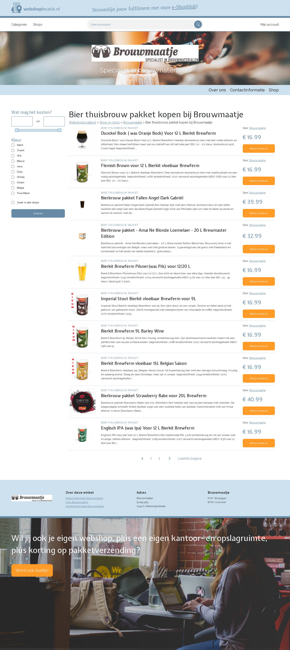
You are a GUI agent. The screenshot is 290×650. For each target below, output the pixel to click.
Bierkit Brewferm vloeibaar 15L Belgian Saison (144, 363)
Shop (274, 90)
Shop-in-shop (110, 122)
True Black (23, 193)
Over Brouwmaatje (77, 502)
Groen (20, 182)
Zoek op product (101, 24)
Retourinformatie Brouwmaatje (84, 498)
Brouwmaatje (132, 122)
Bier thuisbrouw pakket (119, 128)
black (20, 145)
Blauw (21, 161)
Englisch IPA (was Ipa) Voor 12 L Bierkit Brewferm (147, 428)
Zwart (20, 150)
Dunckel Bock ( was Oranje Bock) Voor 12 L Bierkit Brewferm (158, 133)
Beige (20, 187)
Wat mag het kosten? (31, 112)
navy (20, 166)
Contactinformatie (247, 90)
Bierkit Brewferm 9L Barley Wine (132, 331)
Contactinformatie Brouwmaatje (85, 506)
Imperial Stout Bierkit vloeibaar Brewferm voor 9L (148, 298)
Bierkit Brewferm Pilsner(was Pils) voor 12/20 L (145, 266)
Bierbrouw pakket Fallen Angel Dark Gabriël (142, 198)
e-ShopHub (184, 6)
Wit (19, 155)
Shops (37, 24)
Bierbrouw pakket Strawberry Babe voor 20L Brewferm (153, 395)
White (21, 177)
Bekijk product (259, 148)
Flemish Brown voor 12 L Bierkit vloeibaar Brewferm (150, 165)
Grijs (20, 171)
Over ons (217, 90)
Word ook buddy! (32, 570)
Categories (19, 24)
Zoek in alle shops (28, 202)
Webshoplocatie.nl (82, 122)
